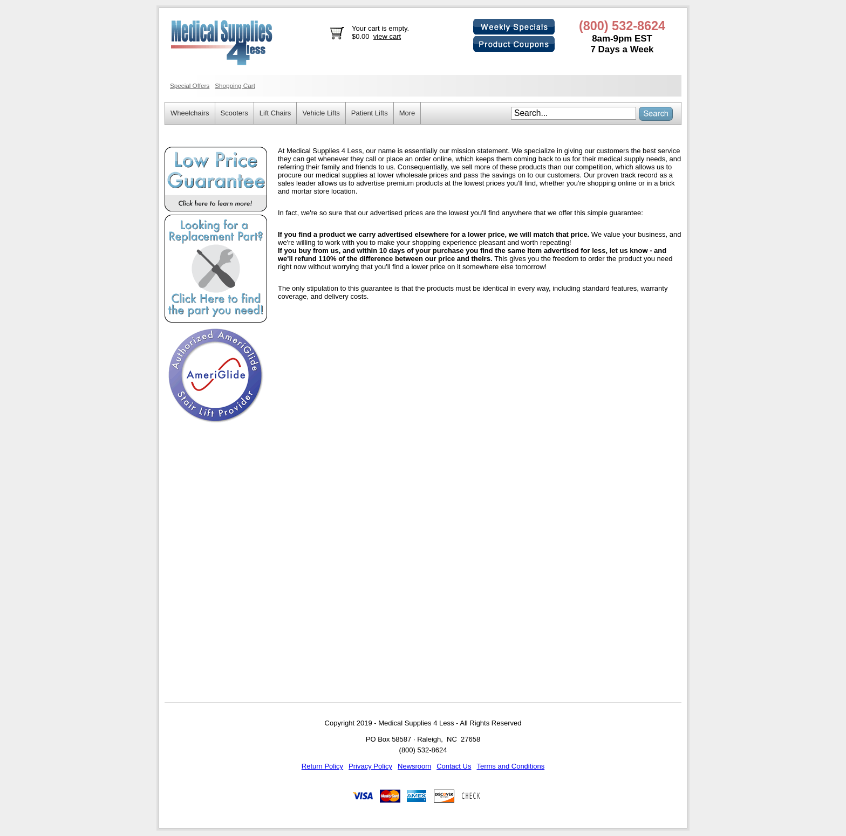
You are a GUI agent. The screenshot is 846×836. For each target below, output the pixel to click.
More (407, 113)
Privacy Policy (370, 766)
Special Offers (189, 85)
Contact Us (453, 766)
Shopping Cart (235, 85)
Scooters (234, 113)
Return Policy (322, 766)
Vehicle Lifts (320, 113)
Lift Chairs (275, 113)
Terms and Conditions (510, 766)
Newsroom (414, 766)
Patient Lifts (369, 113)
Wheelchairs (189, 113)
